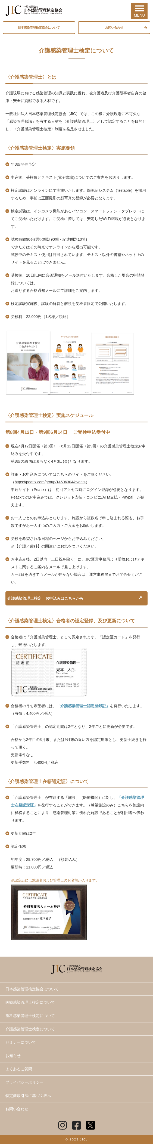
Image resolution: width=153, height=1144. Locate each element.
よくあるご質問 (18, 1069)
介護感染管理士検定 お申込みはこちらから (45, 598)
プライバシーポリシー (24, 1082)
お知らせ (13, 1055)
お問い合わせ (114, 27)
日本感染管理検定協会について (39, 27)
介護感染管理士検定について (30, 1029)
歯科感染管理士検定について (30, 1015)
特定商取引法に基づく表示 (28, 1095)
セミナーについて (20, 1042)
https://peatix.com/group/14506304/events (50, 482)
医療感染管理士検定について (30, 1002)
